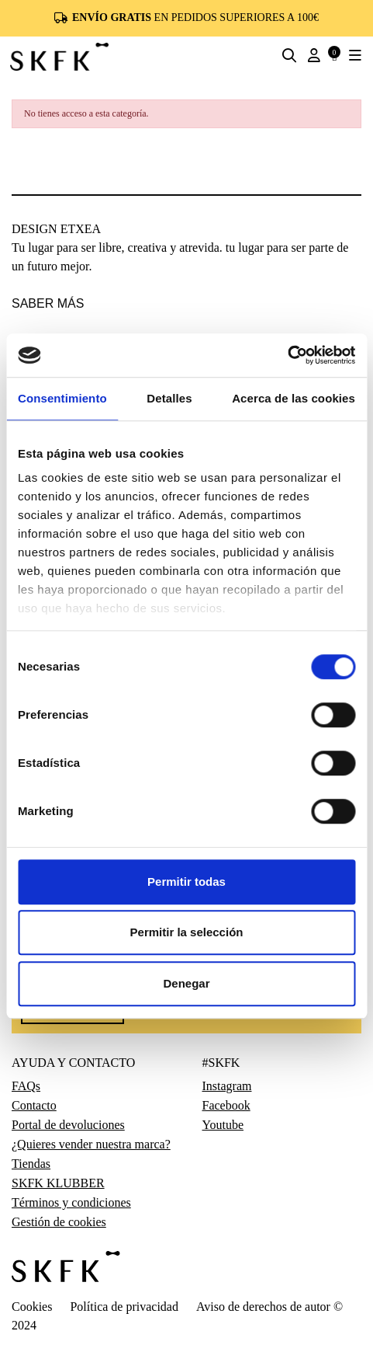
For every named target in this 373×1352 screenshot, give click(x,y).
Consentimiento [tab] (62, 398)
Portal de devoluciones (68, 1125)
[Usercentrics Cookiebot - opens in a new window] (287, 355)
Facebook (226, 1105)
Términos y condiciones (71, 1203)
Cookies (32, 1306)
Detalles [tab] (169, 398)
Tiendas (31, 1164)
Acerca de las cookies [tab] (293, 398)
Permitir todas (186, 881)
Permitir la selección (186, 932)
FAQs (26, 1086)
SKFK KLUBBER (58, 1183)
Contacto (34, 1105)
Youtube (223, 1125)
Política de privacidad (124, 1306)
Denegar (186, 983)
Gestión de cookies (59, 1222)
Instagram (227, 1086)
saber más (48, 303)
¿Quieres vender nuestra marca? (91, 1144)
